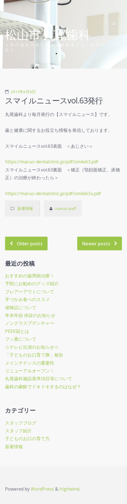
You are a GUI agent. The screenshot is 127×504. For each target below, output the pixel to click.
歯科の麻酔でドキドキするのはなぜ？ (43, 387)
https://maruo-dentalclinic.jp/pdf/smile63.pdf (51, 162)
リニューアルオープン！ (29, 371)
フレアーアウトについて (29, 292)
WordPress (42, 489)
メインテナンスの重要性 (29, 363)
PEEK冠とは (17, 331)
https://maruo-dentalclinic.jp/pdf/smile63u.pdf (53, 193)
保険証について (20, 307)
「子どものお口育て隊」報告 (34, 355)
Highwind (69, 489)
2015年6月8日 (23, 91)
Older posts (30, 243)
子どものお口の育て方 (27, 438)
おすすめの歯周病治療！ (29, 276)
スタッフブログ (20, 423)
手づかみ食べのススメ (27, 299)
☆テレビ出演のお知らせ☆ (32, 347)
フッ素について (20, 339)
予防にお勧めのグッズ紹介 (32, 283)
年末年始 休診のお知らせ (30, 315)
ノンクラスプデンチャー (29, 323)
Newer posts (96, 243)
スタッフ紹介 (18, 431)
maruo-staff (65, 208)
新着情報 (25, 208)
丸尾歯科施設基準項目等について (38, 378)
